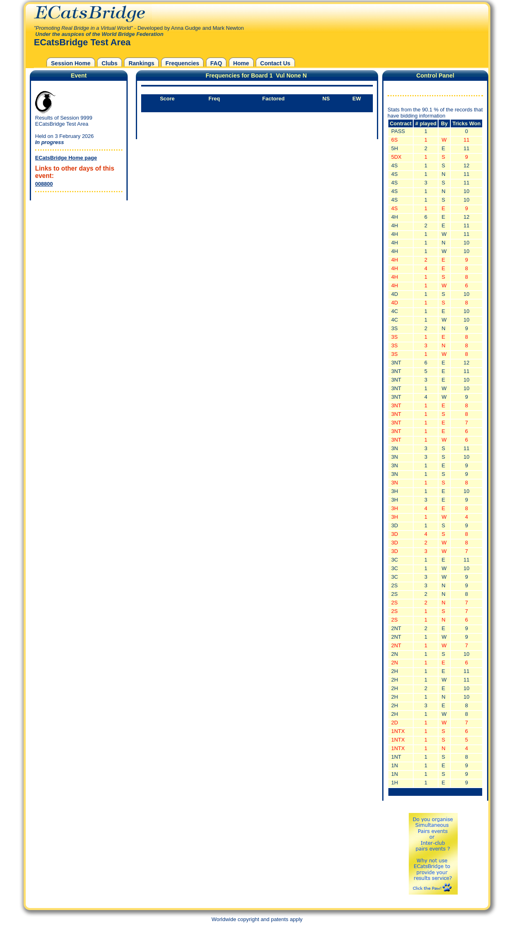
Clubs (109, 63)
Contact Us (275, 63)
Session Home (71, 63)
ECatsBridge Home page (66, 158)
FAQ (216, 63)
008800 (44, 184)
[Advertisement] (76, 253)
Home (241, 63)
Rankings (141, 63)
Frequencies (182, 63)
